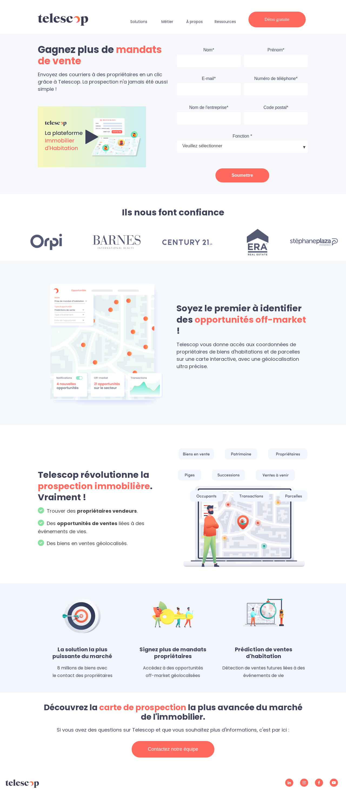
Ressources (225, 21)
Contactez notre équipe (173, 749)
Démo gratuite (277, 19)
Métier (167, 21)
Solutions (138, 21)
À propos (194, 21)
